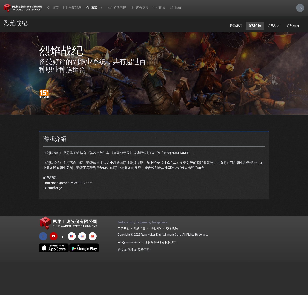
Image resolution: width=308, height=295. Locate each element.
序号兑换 (138, 8)
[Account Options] (300, 8)
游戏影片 (274, 25)
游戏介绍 (255, 25)
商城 (158, 8)
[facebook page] (43, 269)
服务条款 (153, 275)
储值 (174, 8)
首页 (52, 8)
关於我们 (123, 261)
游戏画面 (292, 25)
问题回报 (116, 8)
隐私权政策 (169, 275)
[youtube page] (54, 269)
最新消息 (71, 8)
